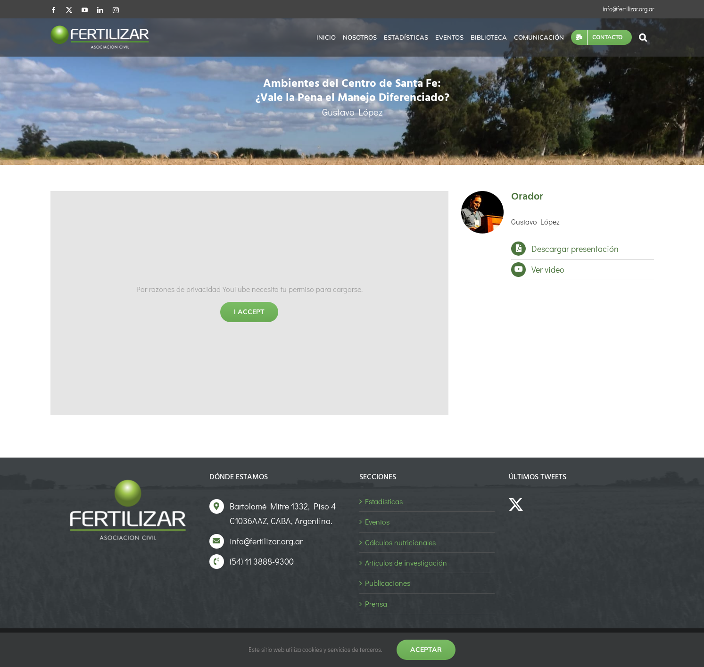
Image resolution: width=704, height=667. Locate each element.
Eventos (377, 521)
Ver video (547, 269)
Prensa (376, 604)
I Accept (249, 312)
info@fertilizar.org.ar (628, 9)
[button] (643, 37)
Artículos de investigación (406, 562)
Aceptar (426, 649)
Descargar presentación (575, 248)
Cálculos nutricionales (400, 542)
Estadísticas (384, 501)
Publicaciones (387, 583)
